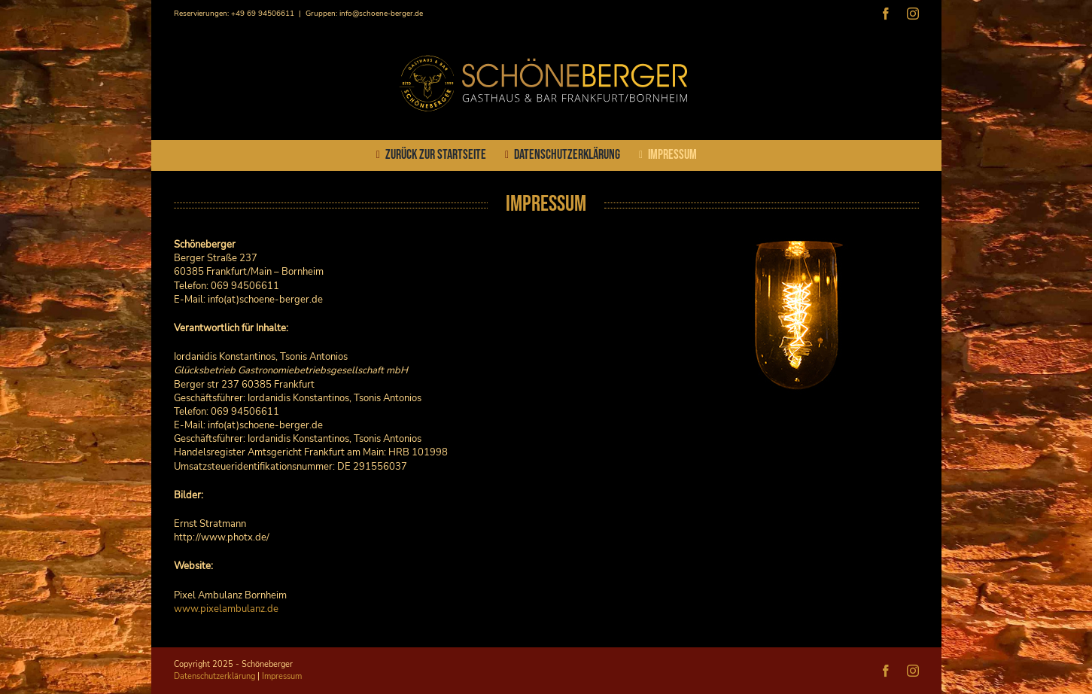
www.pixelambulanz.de (226, 609)
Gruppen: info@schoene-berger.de (364, 13)
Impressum (282, 676)
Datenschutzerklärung (214, 676)
